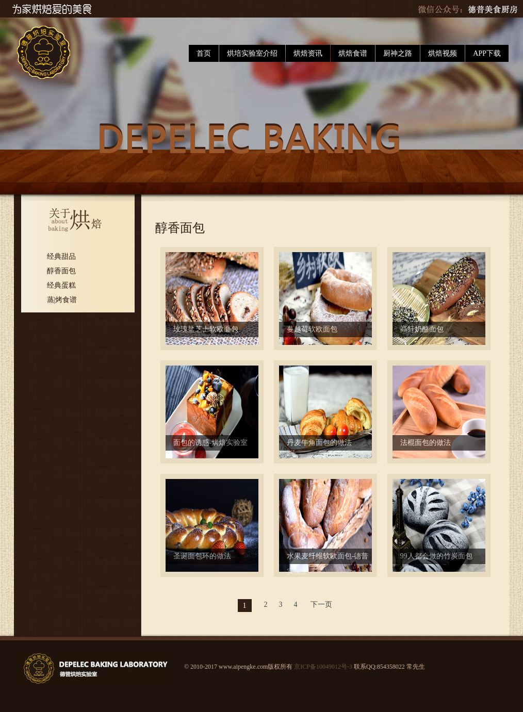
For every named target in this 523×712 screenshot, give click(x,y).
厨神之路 (397, 53)
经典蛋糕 (61, 285)
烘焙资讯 (307, 53)
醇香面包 (61, 271)
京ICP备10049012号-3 (323, 666)
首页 (204, 53)
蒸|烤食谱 (62, 300)
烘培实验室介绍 (252, 53)
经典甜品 (61, 256)
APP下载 (487, 53)
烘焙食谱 (352, 53)
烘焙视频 (442, 53)
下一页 (321, 604)
